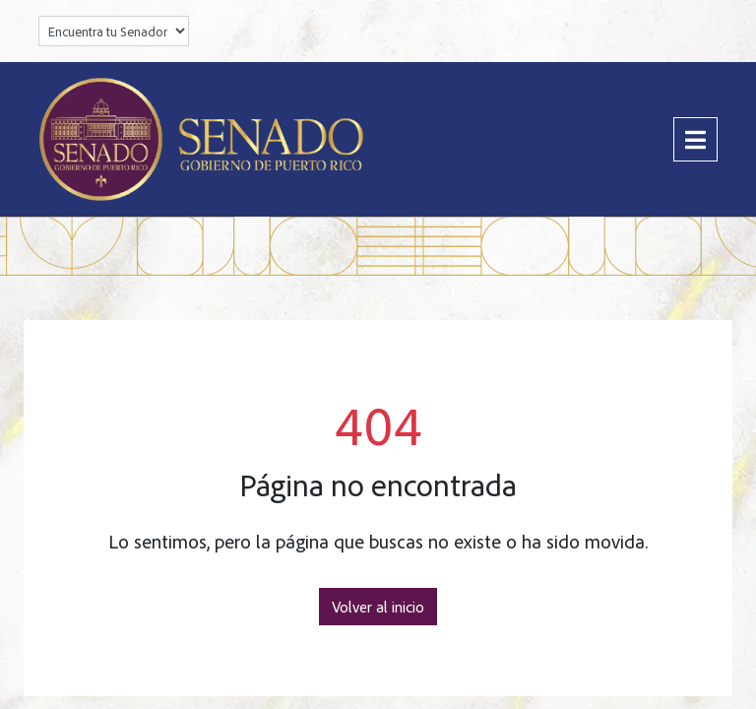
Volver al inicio (378, 606)
